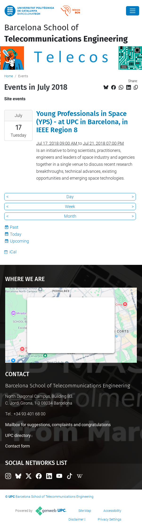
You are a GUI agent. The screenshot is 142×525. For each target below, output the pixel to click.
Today (15, 234)
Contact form (17, 446)
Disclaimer (76, 519)
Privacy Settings (109, 519)
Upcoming (19, 241)
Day (70, 196)
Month (70, 216)
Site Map (84, 511)
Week (70, 206)
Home (8, 76)
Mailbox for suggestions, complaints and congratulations (58, 424)
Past (14, 227)
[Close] (132, 10)
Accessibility (112, 511)
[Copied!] (136, 87)
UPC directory (18, 435)
